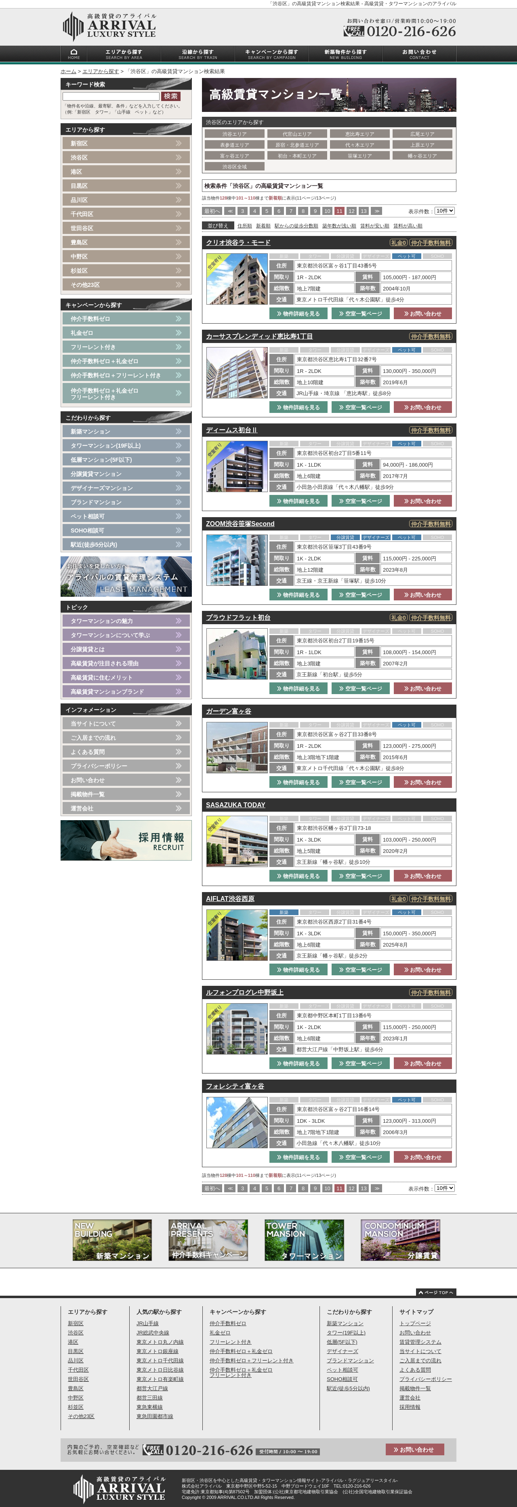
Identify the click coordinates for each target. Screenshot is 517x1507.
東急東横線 (150, 1407)
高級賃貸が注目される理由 (105, 663)
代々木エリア (359, 145)
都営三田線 (150, 1398)
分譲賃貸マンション (96, 474)
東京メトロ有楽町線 (160, 1379)
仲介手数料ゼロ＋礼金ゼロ (105, 361)
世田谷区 (82, 228)
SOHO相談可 (87, 530)
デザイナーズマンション (102, 488)
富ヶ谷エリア (234, 156)
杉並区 (79, 270)
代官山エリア (297, 134)
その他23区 (85, 285)
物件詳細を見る (298, 314)
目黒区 (79, 186)
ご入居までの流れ (93, 738)
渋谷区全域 (235, 167)
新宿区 (79, 143)
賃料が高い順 (407, 226)
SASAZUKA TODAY (235, 805)
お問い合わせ (423, 314)
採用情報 (409, 1407)
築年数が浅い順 (339, 226)
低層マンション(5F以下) (101, 460)
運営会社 (82, 808)
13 (363, 211)
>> (376, 211)
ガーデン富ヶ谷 (228, 711)
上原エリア (422, 145)
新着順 (263, 226)
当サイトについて (93, 723)
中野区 (79, 256)
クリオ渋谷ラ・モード (238, 242)
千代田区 (82, 214)
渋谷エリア (235, 134)
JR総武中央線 (153, 1333)
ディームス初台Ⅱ (232, 430)
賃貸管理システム (420, 1342)
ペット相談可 (88, 516)
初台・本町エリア (297, 156)
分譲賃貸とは (88, 649)
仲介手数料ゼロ (90, 319)
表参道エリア (234, 145)
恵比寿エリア (359, 134)
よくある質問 (88, 752)
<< (229, 211)
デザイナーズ (342, 1351)
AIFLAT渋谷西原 (230, 898)
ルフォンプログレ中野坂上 (245, 992)
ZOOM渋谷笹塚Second (240, 523)
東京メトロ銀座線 (158, 1351)
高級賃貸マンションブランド (107, 691)
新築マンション (90, 431)
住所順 (244, 226)
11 (339, 211)
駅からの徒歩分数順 (296, 226)
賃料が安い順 (374, 226)
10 (327, 211)
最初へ (212, 211)
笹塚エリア (360, 156)
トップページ (415, 1323)
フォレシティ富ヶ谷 (235, 1086)
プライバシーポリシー (99, 766)
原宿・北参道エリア (297, 145)
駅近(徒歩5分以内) (94, 544)
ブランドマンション (96, 502)
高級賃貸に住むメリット (102, 677)
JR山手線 (148, 1323)
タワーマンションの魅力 (102, 621)
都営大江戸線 (152, 1388)
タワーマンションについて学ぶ (110, 635)
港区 (76, 171)
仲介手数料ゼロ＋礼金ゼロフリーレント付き (105, 393)
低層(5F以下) (342, 1342)
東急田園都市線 (155, 1416)
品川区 (79, 200)
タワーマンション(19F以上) (106, 445)
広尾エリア (422, 134)
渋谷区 (79, 157)
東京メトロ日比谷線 (160, 1370)
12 (351, 211)
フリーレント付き (93, 347)
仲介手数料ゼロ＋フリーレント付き (116, 375)
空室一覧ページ (360, 314)
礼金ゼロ (82, 333)
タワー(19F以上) (346, 1333)
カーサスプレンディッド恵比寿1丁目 (259, 336)
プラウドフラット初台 (238, 617)
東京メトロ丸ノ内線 (160, 1342)
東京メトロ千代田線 (160, 1361)
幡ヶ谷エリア (422, 156)
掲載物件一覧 (88, 794)
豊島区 (79, 242)
